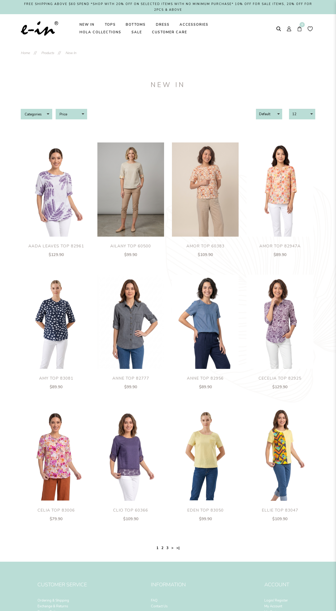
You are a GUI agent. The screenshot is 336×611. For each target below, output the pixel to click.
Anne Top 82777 (130, 378)
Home (25, 53)
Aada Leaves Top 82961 (56, 246)
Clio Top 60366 (130, 510)
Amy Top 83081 (56, 378)
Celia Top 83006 (56, 510)
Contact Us (159, 606)
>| (178, 548)
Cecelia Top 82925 (280, 378)
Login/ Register (276, 600)
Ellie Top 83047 (280, 510)
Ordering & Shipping (53, 600)
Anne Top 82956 (205, 378)
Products (47, 53)
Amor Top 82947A (280, 246)
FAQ (154, 600)
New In (70, 53)
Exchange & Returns (53, 606)
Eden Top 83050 (205, 510)
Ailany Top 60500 (130, 246)
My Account (273, 606)
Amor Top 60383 (205, 246)
